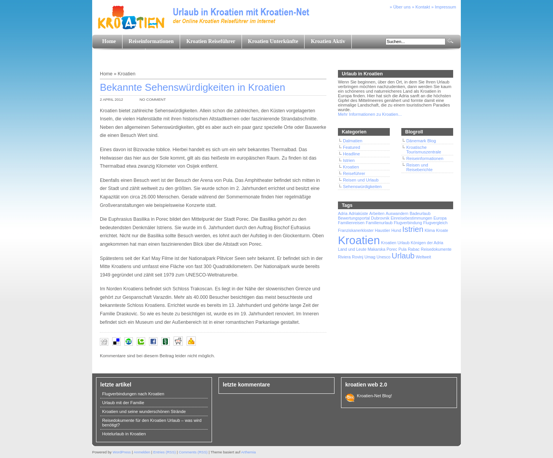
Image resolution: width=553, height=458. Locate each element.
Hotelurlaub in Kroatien (124, 433)
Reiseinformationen (151, 41)
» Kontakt (421, 7)
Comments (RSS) (193, 452)
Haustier (382, 230)
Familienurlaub (379, 222)
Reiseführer (354, 173)
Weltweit (423, 257)
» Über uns (400, 7)
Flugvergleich (435, 222)
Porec (392, 249)
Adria (343, 213)
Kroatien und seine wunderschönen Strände (144, 411)
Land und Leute (120, 55)
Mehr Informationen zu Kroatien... (370, 114)
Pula (402, 249)
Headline (351, 154)
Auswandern (397, 213)
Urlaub (403, 255)
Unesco (384, 257)
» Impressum (443, 7)
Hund (396, 230)
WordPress (122, 452)
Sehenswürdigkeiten (362, 186)
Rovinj (357, 257)
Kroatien (127, 74)
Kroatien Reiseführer (210, 41)
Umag (369, 257)
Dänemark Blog (421, 140)
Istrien (348, 160)
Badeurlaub (420, 213)
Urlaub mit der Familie (123, 402)
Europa (440, 218)
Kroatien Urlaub (395, 242)
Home (109, 41)
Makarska (376, 249)
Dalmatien (352, 140)
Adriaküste (358, 213)
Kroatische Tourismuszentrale (423, 149)
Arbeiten (376, 213)
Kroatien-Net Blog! (373, 395)
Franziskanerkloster (356, 230)
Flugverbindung (408, 222)
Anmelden (142, 452)
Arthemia (248, 452)
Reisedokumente (436, 249)
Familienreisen (351, 222)
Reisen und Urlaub (361, 180)
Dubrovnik (380, 218)
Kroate (442, 230)
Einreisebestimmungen (411, 218)
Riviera (344, 257)
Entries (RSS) (164, 452)
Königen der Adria (427, 242)
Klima (430, 230)
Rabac (414, 249)
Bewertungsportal (354, 218)
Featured (351, 147)
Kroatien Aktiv (328, 41)
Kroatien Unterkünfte (273, 41)
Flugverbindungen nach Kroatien (133, 393)
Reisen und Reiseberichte (419, 167)
